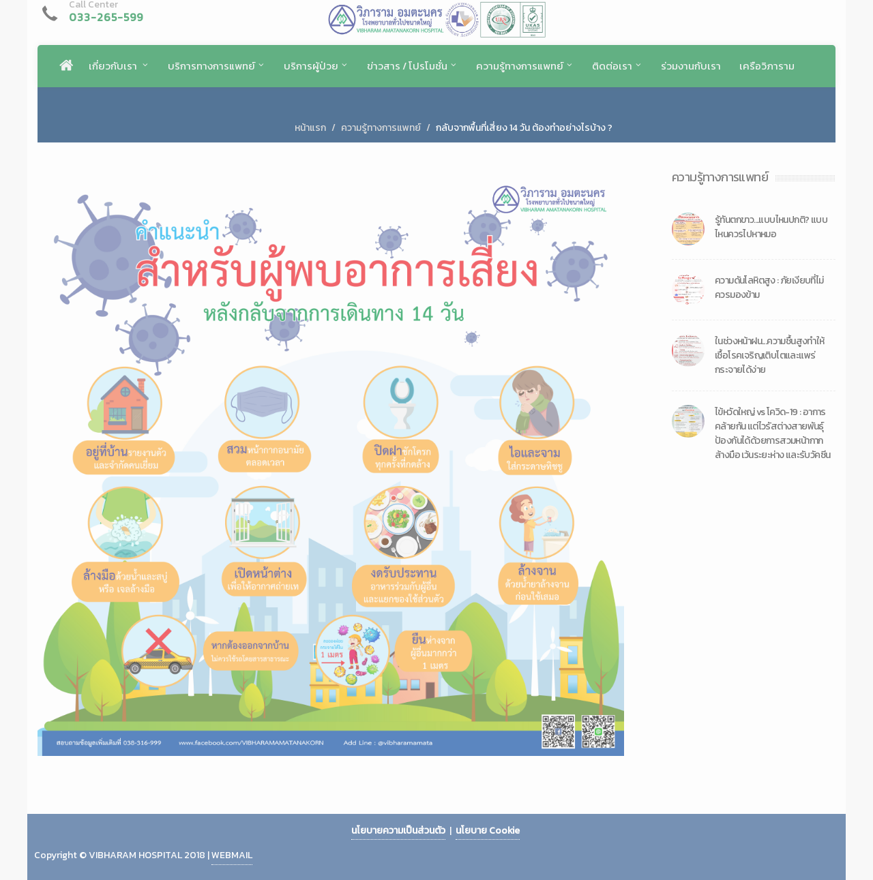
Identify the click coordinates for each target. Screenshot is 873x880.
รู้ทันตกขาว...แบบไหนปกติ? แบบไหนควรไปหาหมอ (771, 227)
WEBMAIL (231, 855)
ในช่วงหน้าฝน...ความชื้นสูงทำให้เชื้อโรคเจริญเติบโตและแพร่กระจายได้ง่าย (770, 355)
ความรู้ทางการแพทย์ (381, 128)
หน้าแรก (310, 128)
